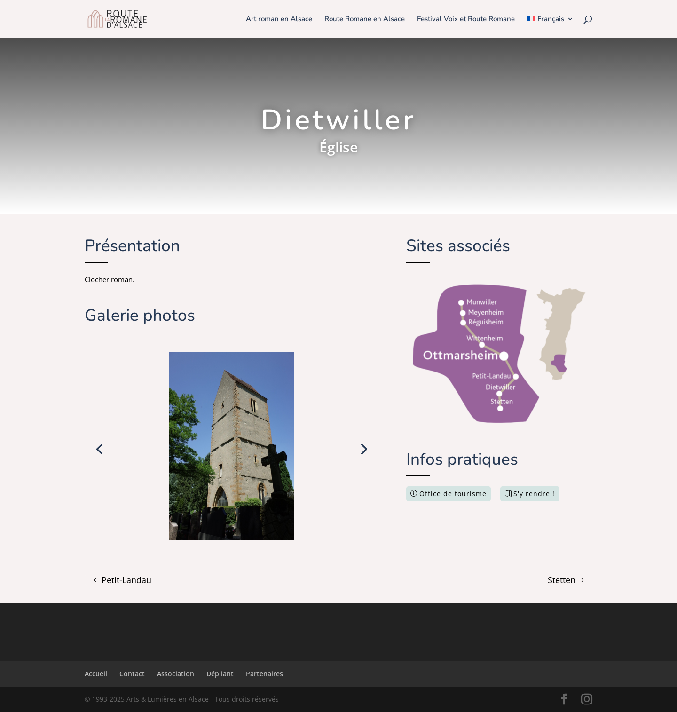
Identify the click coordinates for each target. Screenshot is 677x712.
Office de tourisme (453, 493)
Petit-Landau (126, 579)
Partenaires (264, 673)
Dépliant (220, 673)
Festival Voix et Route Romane (466, 20)
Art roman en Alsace (279, 20)
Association (175, 673)
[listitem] (477, 302)
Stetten (561, 579)
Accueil (96, 673)
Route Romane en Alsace (364, 20)
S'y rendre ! (534, 493)
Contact (132, 673)
